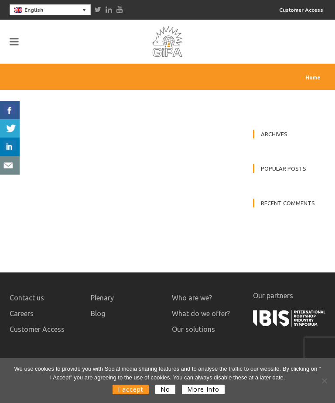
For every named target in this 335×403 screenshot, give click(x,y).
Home (313, 77)
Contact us (27, 298)
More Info (203, 389)
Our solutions (193, 329)
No (165, 389)
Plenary (102, 298)
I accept (131, 389)
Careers (22, 313)
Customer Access (301, 10)
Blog (98, 313)
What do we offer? (201, 313)
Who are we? (192, 298)
